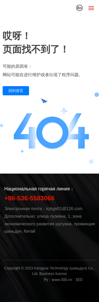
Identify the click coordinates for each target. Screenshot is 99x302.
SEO (79, 280)
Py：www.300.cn (58, 280)
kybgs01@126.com (64, 208)
